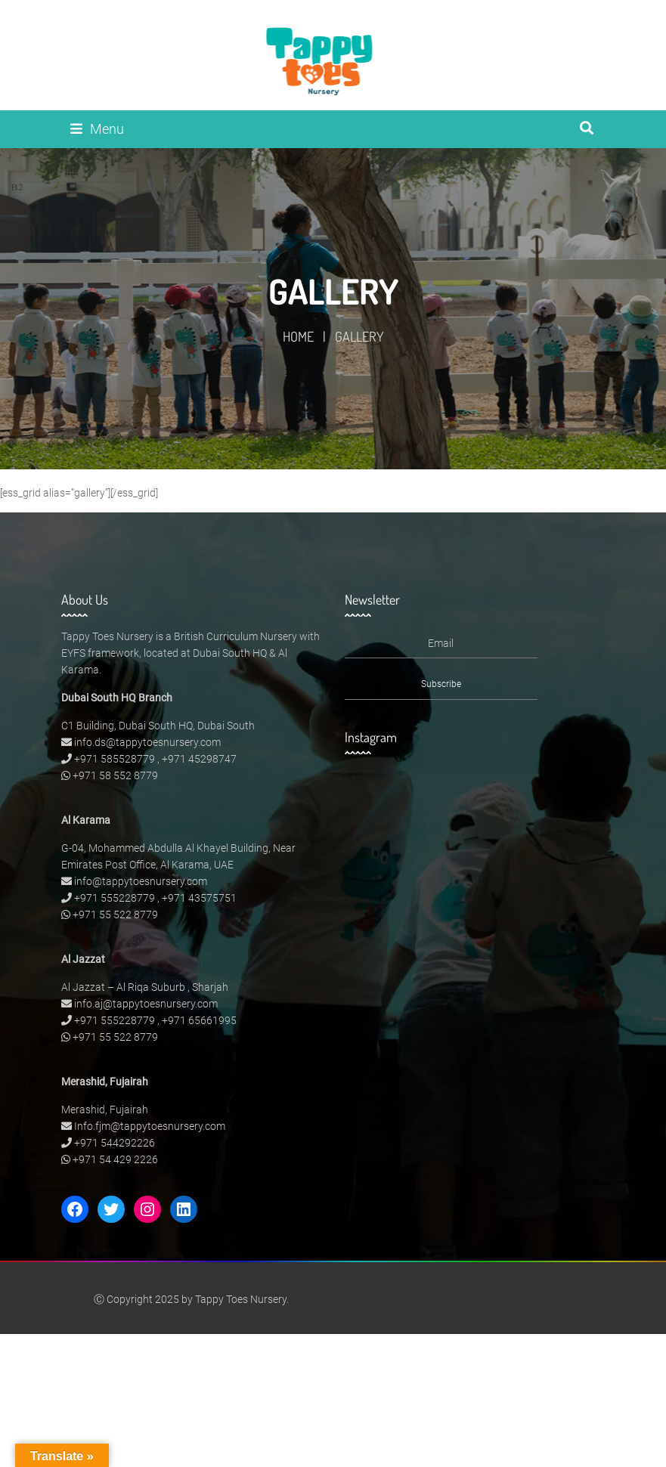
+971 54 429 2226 (115, 1159)
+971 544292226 (114, 1143)
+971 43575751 (199, 898)
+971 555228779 (114, 898)
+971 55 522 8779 (115, 914)
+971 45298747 (199, 759)
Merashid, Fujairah (104, 1109)
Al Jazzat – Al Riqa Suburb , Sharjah (144, 987)
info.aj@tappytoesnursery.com (146, 1004)
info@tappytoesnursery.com (140, 881)
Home (298, 336)
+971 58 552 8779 (115, 775)
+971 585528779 (114, 759)
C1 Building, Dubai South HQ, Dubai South (158, 726)
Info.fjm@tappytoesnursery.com (149, 1126)
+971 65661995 (199, 1020)
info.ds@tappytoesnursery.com (147, 742)
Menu (97, 129)
